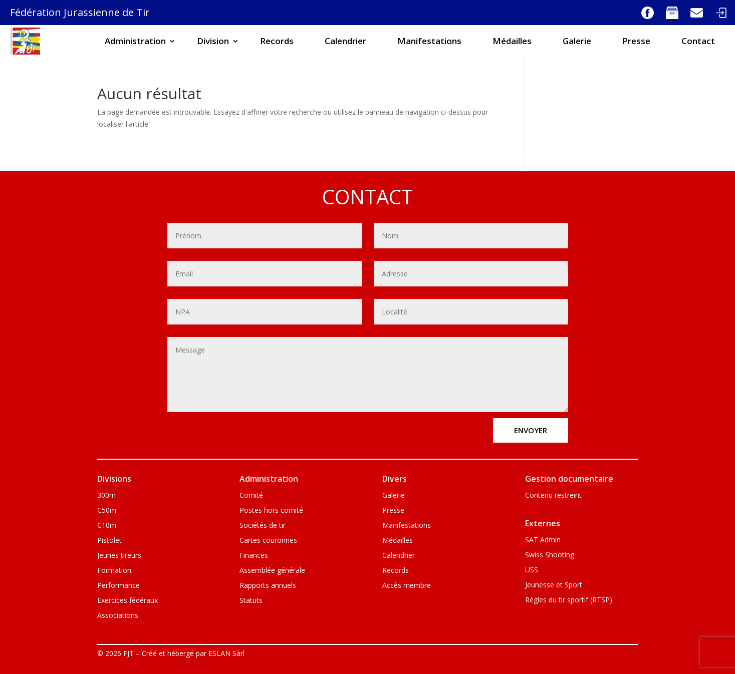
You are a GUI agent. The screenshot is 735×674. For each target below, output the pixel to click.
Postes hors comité (271, 511)
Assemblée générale (272, 571)
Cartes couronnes (268, 541)
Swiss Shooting (549, 555)
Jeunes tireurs (119, 556)
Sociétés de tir (262, 526)
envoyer (530, 430)
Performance (118, 586)
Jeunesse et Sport (553, 585)
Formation (114, 571)
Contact (698, 41)
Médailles (512, 41)
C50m (106, 511)
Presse (636, 41)
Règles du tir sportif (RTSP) (568, 600)
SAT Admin (543, 540)
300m (106, 496)
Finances (253, 556)
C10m (106, 526)
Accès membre (406, 586)
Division (213, 41)
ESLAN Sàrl (226, 653)
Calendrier (345, 41)
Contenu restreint (553, 496)
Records (277, 41)
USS (531, 570)
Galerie (577, 41)
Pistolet (109, 541)
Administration (135, 41)
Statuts (251, 601)
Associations (117, 616)
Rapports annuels (267, 586)
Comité (251, 496)
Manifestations (429, 41)
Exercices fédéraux (127, 601)
